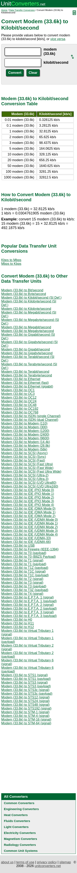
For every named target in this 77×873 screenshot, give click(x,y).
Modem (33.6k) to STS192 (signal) (26, 708)
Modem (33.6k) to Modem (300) (24, 427)
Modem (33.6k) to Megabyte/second (27, 331)
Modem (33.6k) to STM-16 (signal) (26, 719)
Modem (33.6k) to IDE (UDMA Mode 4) (29, 534)
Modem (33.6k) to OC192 (19, 408)
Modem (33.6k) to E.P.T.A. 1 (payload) (29, 601)
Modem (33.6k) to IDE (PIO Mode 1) (27, 494)
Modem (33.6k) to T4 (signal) (22, 593)
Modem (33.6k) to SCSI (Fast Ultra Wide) (31, 471)
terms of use (25, 862)
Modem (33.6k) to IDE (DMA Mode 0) (28, 508)
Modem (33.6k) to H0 (16, 619)
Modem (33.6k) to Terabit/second (25, 371)
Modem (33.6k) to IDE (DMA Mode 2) (28, 516)
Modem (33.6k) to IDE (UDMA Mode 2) (29, 527)
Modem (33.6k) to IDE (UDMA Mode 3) (29, 531)
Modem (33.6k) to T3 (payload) (23, 586)
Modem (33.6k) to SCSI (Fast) (23, 460)
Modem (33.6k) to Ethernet (20, 379)
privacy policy (47, 862)
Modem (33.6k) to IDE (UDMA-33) (26, 538)
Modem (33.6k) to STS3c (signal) (25, 690)
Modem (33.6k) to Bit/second (22, 290)
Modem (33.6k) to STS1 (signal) (24, 675)
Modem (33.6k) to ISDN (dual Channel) (29, 419)
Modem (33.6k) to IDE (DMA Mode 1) (28, 512)
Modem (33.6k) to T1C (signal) (23, 571)
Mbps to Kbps (11, 263)
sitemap (65, 862)
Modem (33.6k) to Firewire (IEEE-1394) (30, 549)
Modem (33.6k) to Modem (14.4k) (25, 442)
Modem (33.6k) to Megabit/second (26, 327)
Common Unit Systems (21, 850)
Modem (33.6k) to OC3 (18, 394)
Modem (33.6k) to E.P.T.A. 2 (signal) (27, 605)
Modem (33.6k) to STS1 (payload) (26, 679)
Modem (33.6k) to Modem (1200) (25, 431)
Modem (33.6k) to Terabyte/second (26, 375)
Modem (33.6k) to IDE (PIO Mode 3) (27, 501)
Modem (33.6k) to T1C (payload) (25, 575)
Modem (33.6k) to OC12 (19, 397)
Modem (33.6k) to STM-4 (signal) (25, 716)
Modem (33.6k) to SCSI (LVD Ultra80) (28, 482)
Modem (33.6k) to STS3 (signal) (24, 682)
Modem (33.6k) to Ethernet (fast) (25, 382)
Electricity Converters (20, 833)
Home (4, 10)
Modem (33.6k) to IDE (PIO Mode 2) (27, 497)
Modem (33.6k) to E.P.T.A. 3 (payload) (29, 616)
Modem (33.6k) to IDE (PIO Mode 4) (27, 505)
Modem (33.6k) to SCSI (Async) (24, 453)
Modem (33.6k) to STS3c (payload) (26, 693)
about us (7, 862)
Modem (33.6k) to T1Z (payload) (24, 568)
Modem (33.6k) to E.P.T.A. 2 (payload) (29, 608)
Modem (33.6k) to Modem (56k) (24, 449)
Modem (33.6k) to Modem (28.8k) (25, 445)
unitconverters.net (48, 866)
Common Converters (19, 803)
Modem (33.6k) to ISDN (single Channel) (31, 416)
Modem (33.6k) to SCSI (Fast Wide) (27, 468)
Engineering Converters (21, 809)
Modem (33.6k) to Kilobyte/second (26, 308)
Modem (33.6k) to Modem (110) (24, 423)
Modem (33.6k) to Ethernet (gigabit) (27, 386)
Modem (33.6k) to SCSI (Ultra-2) (24, 475)
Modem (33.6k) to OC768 (19, 412)
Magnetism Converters (20, 839)
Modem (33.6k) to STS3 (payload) (26, 686)
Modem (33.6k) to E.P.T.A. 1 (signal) (27, 597)
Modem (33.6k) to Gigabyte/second (27, 353)
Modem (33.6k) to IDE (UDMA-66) (26, 542)
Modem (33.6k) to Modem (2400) (25, 434)
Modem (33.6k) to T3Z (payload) (24, 590)
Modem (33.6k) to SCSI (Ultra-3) (24, 479)
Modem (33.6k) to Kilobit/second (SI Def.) (31, 297)
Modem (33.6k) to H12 (17, 627)
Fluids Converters (17, 821)
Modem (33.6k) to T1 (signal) (22, 560)
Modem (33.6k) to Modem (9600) (25, 438)
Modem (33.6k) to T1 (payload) (23, 564)
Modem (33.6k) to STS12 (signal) (25, 697)
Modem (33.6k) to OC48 (19, 405)
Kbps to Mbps (11, 260)
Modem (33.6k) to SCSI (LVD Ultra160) (29, 486)
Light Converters (16, 827)
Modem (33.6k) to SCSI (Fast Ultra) (27, 464)
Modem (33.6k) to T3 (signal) (22, 582)
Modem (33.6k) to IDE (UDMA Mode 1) (29, 523)
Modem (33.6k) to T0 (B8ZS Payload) (28, 556)
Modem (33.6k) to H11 (17, 623)
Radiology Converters (20, 844)
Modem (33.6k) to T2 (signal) (22, 579)
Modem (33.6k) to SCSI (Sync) (23, 456)
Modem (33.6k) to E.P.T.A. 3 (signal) (27, 612)
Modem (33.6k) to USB (18, 545)
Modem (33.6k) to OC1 (18, 390)
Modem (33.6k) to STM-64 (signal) (26, 723)
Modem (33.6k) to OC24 (19, 401)
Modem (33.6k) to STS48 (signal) (25, 704)
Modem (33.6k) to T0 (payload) (23, 553)
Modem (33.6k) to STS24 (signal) (25, 701)
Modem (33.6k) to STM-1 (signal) (25, 712)
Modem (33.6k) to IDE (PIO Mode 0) (27, 490)
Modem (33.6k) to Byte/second (23, 294)
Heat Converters (16, 815)
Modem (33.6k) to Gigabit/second (25, 349)
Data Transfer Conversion (22, 10)
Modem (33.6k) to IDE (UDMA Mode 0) (29, 519)
